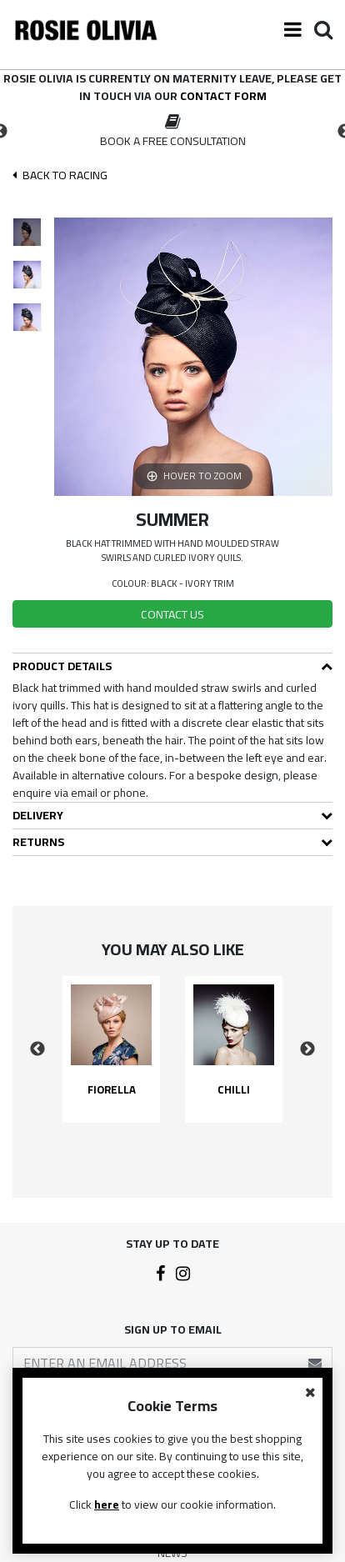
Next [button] (307, 1049)
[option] (172, 131)
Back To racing (60, 175)
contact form (223, 96)
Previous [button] (37, 1049)
